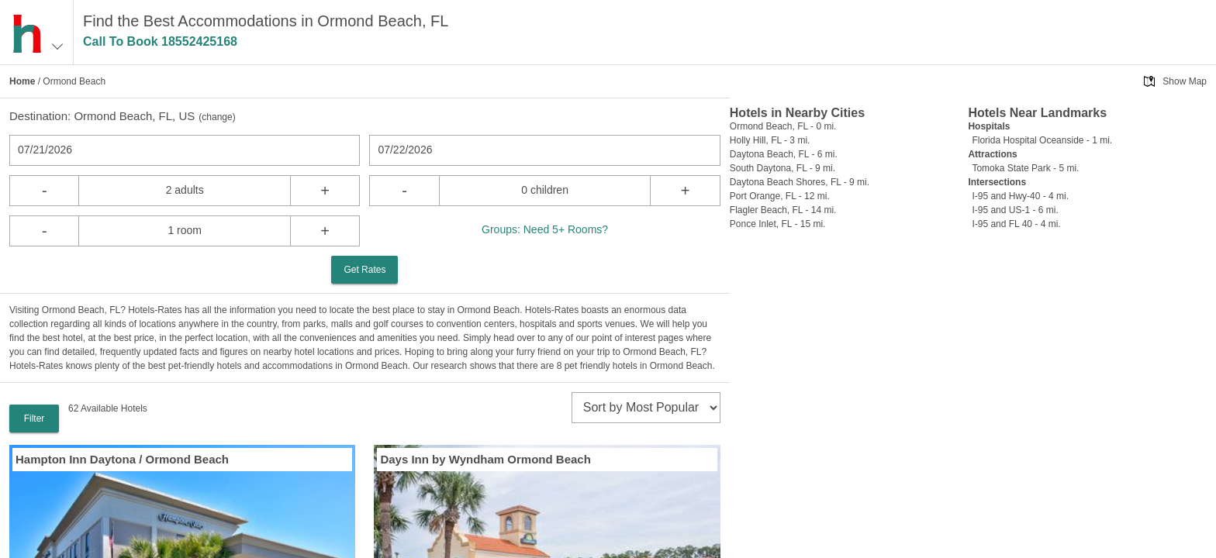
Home (22, 81)
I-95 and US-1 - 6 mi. (1015, 210)
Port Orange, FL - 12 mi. (780, 196)
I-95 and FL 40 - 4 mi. (1016, 224)
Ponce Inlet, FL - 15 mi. (778, 224)
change (217, 117)
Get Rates (364, 269)
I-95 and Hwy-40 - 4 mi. (1020, 196)
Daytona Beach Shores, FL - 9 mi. (799, 182)
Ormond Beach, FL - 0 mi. (783, 126)
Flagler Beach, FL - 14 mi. (783, 210)
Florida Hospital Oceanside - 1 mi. (1042, 140)
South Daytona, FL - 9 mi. (782, 168)
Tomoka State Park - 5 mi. (1025, 168)
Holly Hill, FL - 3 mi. (770, 140)
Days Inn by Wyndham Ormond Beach (485, 459)
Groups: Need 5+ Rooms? (545, 229)
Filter (34, 418)
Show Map (1184, 81)
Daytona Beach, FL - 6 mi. (784, 154)
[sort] (646, 407)
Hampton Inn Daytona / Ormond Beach (122, 459)
